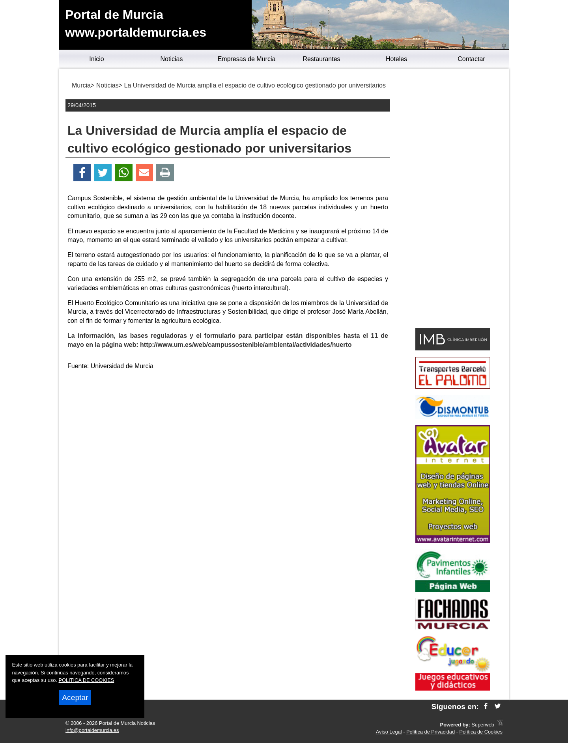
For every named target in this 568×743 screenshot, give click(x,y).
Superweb (482, 725)
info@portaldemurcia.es (92, 730)
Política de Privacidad (430, 732)
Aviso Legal (389, 732)
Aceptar (75, 697)
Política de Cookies (481, 732)
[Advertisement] (228, 432)
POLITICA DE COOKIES (86, 680)
